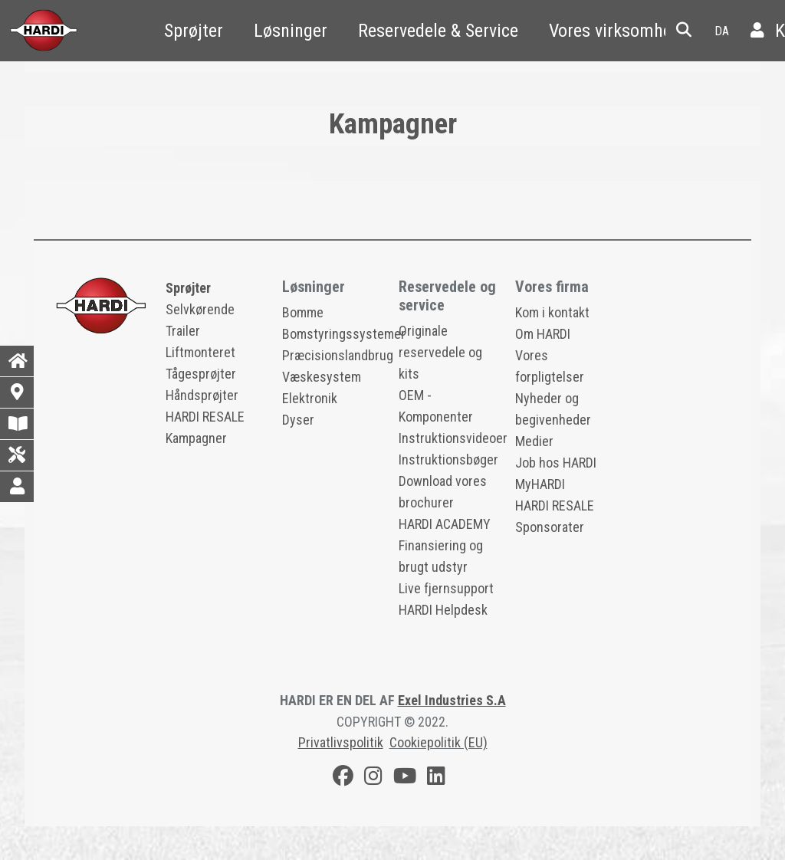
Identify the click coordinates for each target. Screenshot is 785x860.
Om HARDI (542, 334)
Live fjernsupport (446, 588)
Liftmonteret (200, 352)
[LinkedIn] (436, 778)
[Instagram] (373, 778)
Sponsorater (549, 527)
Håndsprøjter (202, 395)
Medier (534, 441)
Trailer (183, 331)
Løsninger (290, 30)
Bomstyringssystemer (344, 334)
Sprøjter (193, 30)
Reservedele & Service (438, 30)
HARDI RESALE (205, 417)
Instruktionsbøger (448, 459)
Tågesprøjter (201, 374)
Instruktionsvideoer (453, 438)
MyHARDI (540, 484)
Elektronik (309, 398)
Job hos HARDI (555, 463)
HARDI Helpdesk (443, 610)
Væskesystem (321, 377)
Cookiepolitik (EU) (438, 742)
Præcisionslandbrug (337, 355)
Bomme (303, 312)
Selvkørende (200, 309)
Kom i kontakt (552, 312)
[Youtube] (404, 778)
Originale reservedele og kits (440, 352)
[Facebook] (343, 778)
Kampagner (196, 438)
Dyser (298, 420)
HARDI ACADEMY (445, 524)
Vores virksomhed (615, 30)
